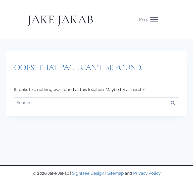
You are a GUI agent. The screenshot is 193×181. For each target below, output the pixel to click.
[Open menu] (151, 20)
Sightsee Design (88, 173)
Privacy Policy (147, 173)
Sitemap (115, 173)
